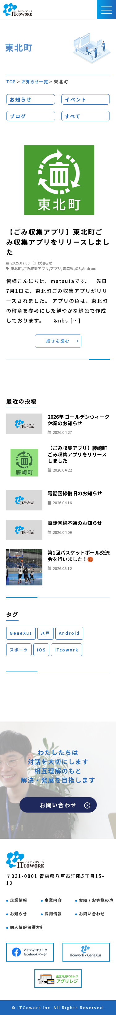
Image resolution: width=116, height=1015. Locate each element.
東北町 (16, 268)
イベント (76, 99)
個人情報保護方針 (27, 927)
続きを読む (58, 341)
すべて (73, 116)
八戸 (45, 633)
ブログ (18, 116)
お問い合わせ (65, 805)
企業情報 (18, 900)
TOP (11, 81)
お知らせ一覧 (35, 81)
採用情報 (53, 914)
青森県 (68, 268)
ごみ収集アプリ (36, 268)
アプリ (55, 268)
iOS (78, 268)
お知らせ (21, 99)
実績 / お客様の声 (96, 900)
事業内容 (53, 900)
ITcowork (66, 650)
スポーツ (19, 650)
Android (89, 268)
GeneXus (21, 633)
